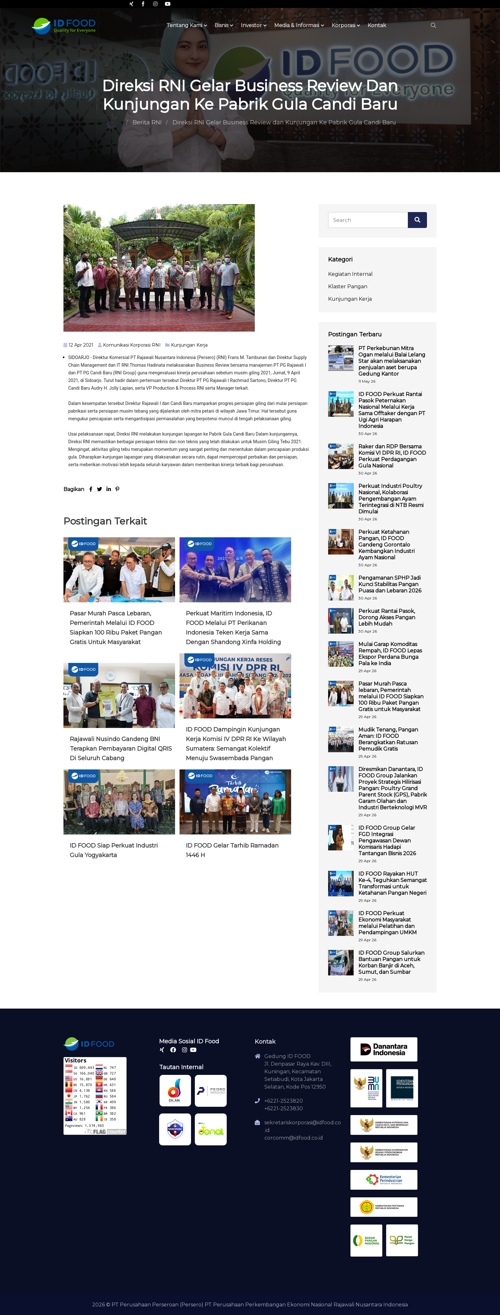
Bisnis (221, 25)
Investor (251, 25)
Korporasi (343, 25)
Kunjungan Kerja (189, 345)
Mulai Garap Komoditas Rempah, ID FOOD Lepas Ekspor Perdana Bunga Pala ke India (390, 653)
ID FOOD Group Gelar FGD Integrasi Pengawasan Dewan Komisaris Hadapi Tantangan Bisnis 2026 (387, 840)
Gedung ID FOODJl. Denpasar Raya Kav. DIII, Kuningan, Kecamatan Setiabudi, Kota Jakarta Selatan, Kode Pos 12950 (297, 1071)
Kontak (377, 25)
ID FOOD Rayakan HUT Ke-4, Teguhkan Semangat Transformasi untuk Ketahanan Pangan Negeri (392, 883)
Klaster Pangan (347, 286)
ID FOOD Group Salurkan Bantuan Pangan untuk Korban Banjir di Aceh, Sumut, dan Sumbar (391, 962)
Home (113, 122)
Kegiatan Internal (350, 274)
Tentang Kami (184, 25)
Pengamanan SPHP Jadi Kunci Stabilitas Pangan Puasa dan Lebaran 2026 (389, 584)
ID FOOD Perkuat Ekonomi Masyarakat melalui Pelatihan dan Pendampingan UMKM (387, 923)
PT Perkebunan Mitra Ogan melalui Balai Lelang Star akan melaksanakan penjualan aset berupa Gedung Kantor (391, 361)
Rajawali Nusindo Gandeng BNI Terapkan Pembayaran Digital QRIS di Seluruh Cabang (121, 749)
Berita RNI (147, 122)
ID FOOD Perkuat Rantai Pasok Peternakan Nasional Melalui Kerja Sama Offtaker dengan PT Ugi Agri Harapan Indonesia (391, 410)
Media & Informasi (296, 25)
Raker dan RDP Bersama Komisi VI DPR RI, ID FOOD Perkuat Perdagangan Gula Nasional (392, 456)
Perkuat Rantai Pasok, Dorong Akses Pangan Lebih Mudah (386, 617)
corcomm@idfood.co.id (293, 1138)
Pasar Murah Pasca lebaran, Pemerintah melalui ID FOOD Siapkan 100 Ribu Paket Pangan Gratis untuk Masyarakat (390, 696)
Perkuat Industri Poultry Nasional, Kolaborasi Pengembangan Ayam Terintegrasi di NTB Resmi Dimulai (390, 499)
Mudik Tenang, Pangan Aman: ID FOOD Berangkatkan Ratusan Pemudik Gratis (388, 739)
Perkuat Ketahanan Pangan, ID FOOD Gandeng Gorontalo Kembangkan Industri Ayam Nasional (386, 545)
